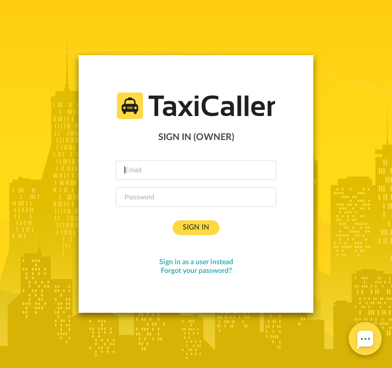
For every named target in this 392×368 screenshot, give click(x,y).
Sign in (196, 227)
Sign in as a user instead (196, 262)
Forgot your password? (196, 270)
